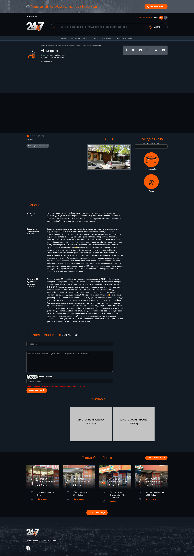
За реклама (106, 38)
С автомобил (151, 161)
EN (166, 17)
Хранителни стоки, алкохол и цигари (67, 45)
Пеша (151, 183)
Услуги (95, 38)
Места (85, 38)
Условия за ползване (124, 38)
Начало (64, 38)
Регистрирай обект (145, 17)
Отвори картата (156, 458)
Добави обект (156, 6)
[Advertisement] (145, 72)
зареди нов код (45, 377)
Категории (75, 38)
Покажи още (97, 512)
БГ (161, 17)
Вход (156, 17)
